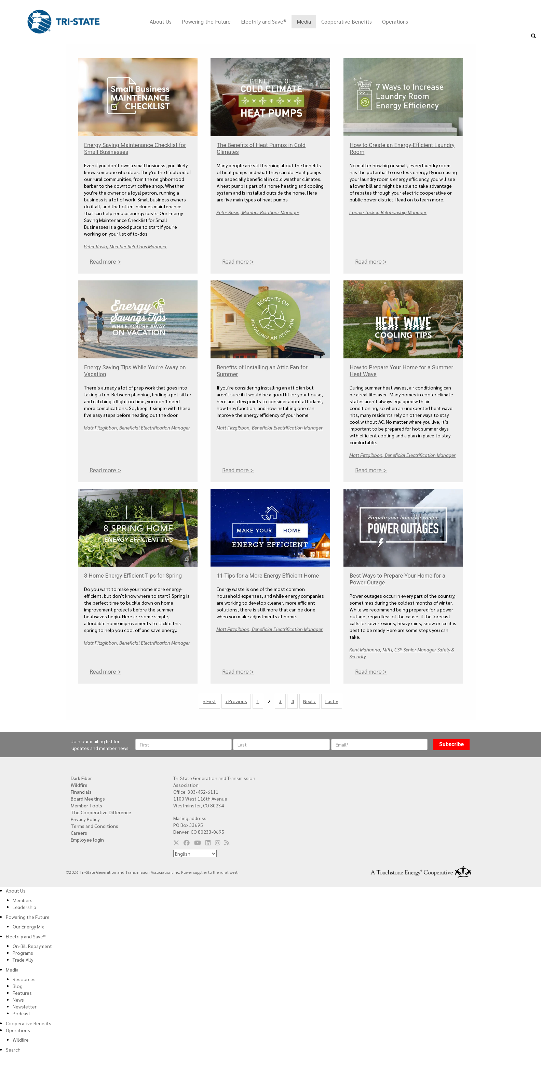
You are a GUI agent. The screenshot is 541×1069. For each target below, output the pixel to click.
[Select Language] (195, 853)
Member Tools (86, 805)
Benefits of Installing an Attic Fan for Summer (262, 371)
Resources (24, 979)
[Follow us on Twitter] (176, 842)
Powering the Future (206, 21)
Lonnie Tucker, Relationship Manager (388, 212)
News (18, 1000)
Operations (395, 21)
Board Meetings (88, 798)
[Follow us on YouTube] (197, 842)
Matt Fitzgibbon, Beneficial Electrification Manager (137, 427)
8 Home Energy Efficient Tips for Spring (133, 575)
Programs (23, 953)
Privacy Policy (85, 819)
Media (304, 21)
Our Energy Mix (28, 926)
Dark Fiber (81, 778)
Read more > (105, 261)
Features (22, 993)
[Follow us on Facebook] (187, 842)
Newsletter (25, 1006)
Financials (81, 792)
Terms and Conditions (94, 826)
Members (22, 900)
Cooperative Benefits (346, 21)
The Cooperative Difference (101, 812)
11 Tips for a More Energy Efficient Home (268, 575)
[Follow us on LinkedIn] (208, 842)
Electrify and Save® (263, 21)
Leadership (24, 907)
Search (13, 1049)
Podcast (21, 1013)
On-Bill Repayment (32, 946)
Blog (18, 986)
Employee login (87, 839)
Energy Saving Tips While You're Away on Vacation (135, 371)
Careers (79, 833)
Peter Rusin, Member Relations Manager (125, 246)
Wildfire (79, 785)
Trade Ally (23, 959)
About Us (161, 21)
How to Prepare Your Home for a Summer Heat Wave (401, 371)
